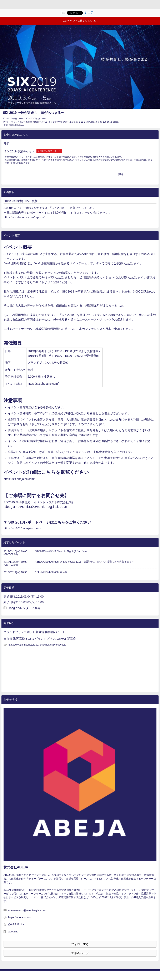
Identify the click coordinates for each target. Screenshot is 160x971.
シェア (89, 12)
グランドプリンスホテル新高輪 (48, 362)
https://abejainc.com (20, 919)
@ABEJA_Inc (16, 926)
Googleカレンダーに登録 (24, 609)
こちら (38, 407)
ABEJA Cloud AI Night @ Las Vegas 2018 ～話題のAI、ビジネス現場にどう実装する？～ (84, 563)
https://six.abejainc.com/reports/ (24, 217)
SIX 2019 (10, 254)
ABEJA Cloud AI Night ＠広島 (51, 573)
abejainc (13, 933)
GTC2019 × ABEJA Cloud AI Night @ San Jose (61, 552)
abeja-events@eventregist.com (36, 507)
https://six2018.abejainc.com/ (22, 530)
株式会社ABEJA (16, 869)
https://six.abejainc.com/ (43, 383)
